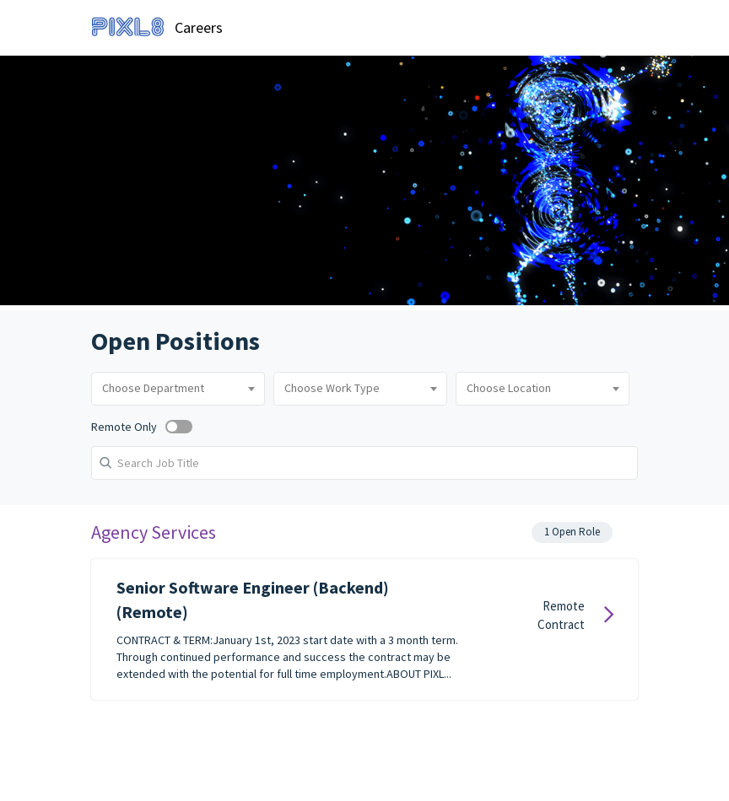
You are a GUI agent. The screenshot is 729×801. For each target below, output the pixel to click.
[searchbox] (178, 388)
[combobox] (178, 389)
